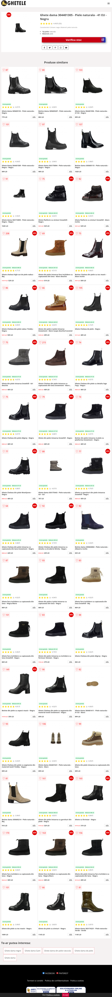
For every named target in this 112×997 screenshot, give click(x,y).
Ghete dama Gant (32, 950)
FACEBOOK (49, 973)
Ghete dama (10, 958)
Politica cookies (77, 980)
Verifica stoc (86, 39)
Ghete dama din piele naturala (57, 950)
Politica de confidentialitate (57, 980)
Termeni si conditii (35, 980)
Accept (66, 995)
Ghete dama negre (13, 950)
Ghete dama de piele (84, 950)
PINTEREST (62, 973)
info (34, 117)
